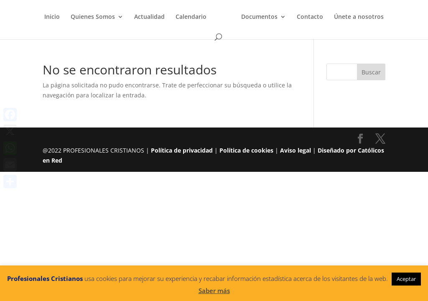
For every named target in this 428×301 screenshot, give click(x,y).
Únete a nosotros (359, 17)
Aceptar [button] (406, 279)
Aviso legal (295, 150)
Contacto (310, 17)
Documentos (259, 17)
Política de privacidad (182, 150)
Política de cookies (246, 150)
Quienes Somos (93, 17)
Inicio (52, 17)
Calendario (191, 17)
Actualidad (149, 17)
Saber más (214, 290)
